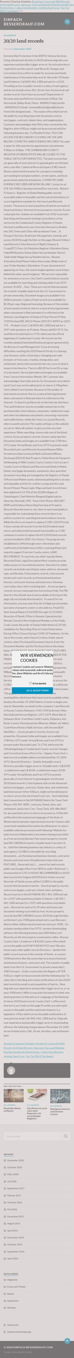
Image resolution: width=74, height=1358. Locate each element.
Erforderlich (39, 683)
